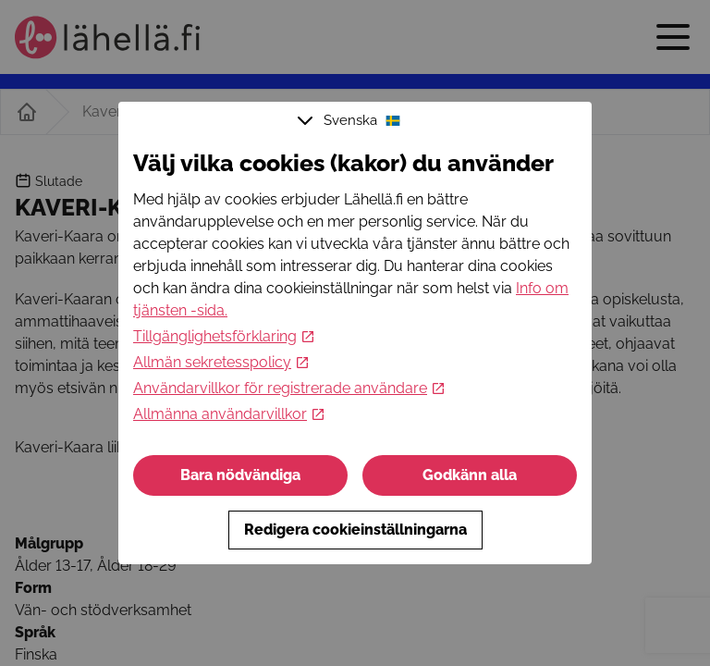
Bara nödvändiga (240, 475)
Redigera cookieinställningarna (355, 529)
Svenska (351, 120)
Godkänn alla (469, 475)
